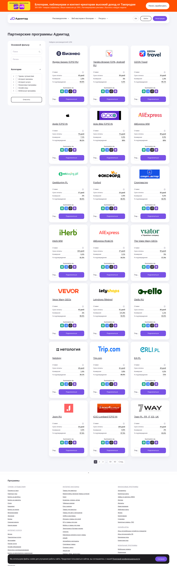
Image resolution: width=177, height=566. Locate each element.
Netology (56, 358)
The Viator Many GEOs (145, 241)
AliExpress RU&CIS (103, 241)
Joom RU (57, 416)
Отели (10, 503)
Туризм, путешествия (17, 487)
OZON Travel (140, 62)
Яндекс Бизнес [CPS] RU (65, 62)
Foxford (97, 182)
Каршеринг (11, 506)
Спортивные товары (69, 544)
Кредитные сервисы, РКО (126, 522)
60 (115, 462)
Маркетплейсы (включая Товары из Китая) (76, 494)
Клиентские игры (123, 540)
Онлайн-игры (123, 527)
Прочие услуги (12, 543)
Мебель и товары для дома (71, 525)
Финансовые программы (128, 487)
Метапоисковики (13, 513)
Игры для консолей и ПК (125, 534)
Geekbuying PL (60, 182)
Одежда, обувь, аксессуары (71, 554)
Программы (14, 481)
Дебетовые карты (123, 509)
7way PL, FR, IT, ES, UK (146, 416)
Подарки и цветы (68, 547)
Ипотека (120, 500)
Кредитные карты (123, 494)
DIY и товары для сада (70, 522)
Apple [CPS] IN (60, 124)
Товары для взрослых (69, 509)
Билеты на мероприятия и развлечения (20, 553)
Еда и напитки (67, 506)
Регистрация (160, 18)
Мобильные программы (127, 545)
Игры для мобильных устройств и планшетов (132, 531)
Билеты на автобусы (14, 497)
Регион (16, 59)
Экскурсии (11, 516)
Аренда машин (12, 525)
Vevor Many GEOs (61, 299)
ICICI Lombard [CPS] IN (105, 416)
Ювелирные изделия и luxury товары (74, 535)
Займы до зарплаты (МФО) (126, 497)
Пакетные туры (12, 494)
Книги (64, 497)
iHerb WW (57, 241)
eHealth (65, 538)
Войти (146, 18)
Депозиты (121, 503)
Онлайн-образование (14, 547)
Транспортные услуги (14, 537)
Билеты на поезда (13, 509)
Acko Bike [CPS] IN (103, 124)
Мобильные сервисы (124, 549)
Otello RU (139, 299)
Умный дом (66, 550)
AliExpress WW (142, 124)
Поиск (15, 52)
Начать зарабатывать (158, 6)
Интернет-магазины (71, 487)
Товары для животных (70, 490)
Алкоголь (66, 531)
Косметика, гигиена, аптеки (71, 500)
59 (110, 462)
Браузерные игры (123, 537)
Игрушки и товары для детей (72, 519)
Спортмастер (141, 182)
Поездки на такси (13, 490)
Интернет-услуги (15, 530)
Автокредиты (122, 490)
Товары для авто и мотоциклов (72, 513)
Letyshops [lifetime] (103, 299)
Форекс (120, 513)
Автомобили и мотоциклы (71, 541)
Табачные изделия (68, 503)
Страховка (121, 519)
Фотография (11, 540)
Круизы (10, 519)
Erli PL (137, 358)
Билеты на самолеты (14, 500)
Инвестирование (123, 506)
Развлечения (122, 552)
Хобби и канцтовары (69, 516)
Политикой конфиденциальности (126, 559)
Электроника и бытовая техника (73, 528)
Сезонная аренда (13, 522)
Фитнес (10, 534)
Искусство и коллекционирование (18, 550)
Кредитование (122, 516)
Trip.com (97, 358)
